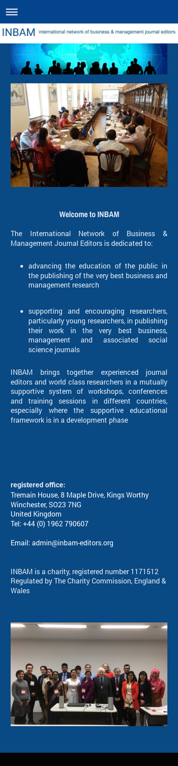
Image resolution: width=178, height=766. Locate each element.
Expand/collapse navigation (89, 11)
